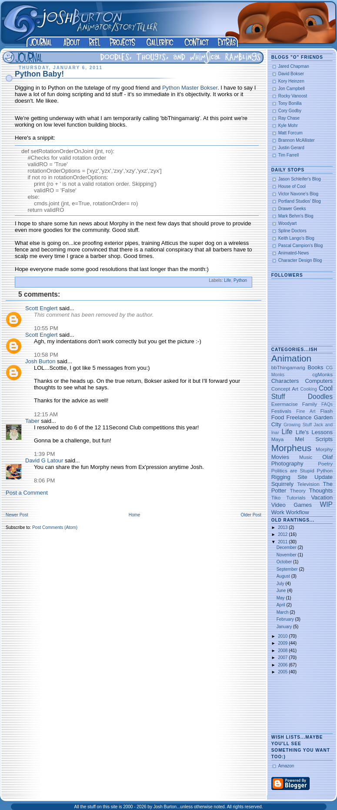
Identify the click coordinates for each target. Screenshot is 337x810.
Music (306, 457)
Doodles (320, 396)
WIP (326, 504)
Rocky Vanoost (292, 96)
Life (227, 280)
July (281, 583)
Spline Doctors (292, 230)
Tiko (276, 497)
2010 (283, 636)
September (288, 569)
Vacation (322, 497)
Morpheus (291, 448)
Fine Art (305, 411)
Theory (298, 490)
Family (309, 404)
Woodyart (287, 223)
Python (240, 280)
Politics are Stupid (292, 470)
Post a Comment (27, 492)
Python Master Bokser (189, 87)
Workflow (297, 512)
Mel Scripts (314, 439)
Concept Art (284, 389)
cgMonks (322, 374)
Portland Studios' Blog (299, 201)
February (286, 619)
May (281, 598)
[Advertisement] (298, 704)
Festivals (281, 411)
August (284, 576)
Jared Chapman (293, 66)
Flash (326, 411)
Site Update (315, 477)
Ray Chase (289, 118)
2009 (283, 643)
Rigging (280, 477)
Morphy (324, 449)
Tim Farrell (288, 155)
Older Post (250, 514)
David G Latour (44, 460)
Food (277, 417)
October (285, 561)
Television (308, 484)
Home (134, 514)
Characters (285, 381)
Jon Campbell (291, 88)
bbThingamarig (288, 367)
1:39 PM (44, 454)
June (282, 590)
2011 (283, 541)
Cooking (308, 389)
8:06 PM (44, 480)
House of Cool (292, 186)
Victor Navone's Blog (298, 193)
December (287, 547)
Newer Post (17, 514)
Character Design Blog (300, 260)
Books (315, 367)
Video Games (291, 505)
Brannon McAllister (296, 140)
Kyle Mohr (288, 125)
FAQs (327, 404)
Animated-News (293, 253)
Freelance (299, 417)
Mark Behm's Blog (296, 216)
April (282, 604)
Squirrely (282, 484)
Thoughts (321, 490)
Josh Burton (40, 361)
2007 (283, 657)
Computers (319, 381)
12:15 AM (46, 414)
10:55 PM (46, 328)
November (287, 554)
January (285, 626)
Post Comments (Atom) (54, 527)
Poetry (325, 463)
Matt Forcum (290, 133)
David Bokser (291, 73)
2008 (283, 650)
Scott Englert (41, 308)
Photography (287, 463)
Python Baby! (39, 74)
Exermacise (284, 404)
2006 (283, 665)
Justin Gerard (291, 147)
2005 (283, 671)
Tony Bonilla (290, 103)
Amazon (286, 765)
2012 (283, 534)
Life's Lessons (314, 432)
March (283, 612)
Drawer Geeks (292, 208)
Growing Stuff (298, 424)
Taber (32, 421)
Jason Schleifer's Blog (299, 179)
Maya (277, 439)
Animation (291, 358)
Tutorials (295, 497)
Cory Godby (289, 110)
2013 (283, 527)
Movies (280, 457)
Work (277, 512)
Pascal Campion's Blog (300, 245)
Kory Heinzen (291, 81)
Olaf (327, 457)
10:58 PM (46, 354)
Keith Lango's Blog (296, 238)
